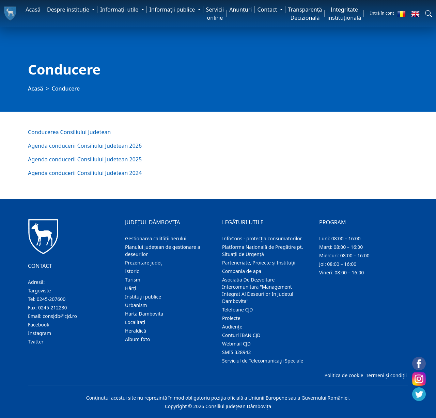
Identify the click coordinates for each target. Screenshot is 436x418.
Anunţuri (240, 9)
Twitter (36, 341)
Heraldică (135, 330)
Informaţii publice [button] (173, 9)
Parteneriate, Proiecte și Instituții (258, 262)
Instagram (39, 333)
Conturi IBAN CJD (241, 335)
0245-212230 (52, 307)
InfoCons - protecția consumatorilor (262, 238)
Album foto (137, 339)
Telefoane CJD (237, 309)
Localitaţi (135, 322)
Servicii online (215, 13)
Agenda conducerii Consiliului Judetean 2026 (85, 145)
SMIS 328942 (236, 352)
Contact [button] (268, 9)
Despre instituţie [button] (69, 9)
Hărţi (130, 288)
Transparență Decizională (305, 13)
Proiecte (231, 318)
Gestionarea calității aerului (155, 238)
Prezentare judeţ (143, 262)
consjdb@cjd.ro (60, 316)
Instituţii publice (143, 296)
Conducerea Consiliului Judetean (69, 132)
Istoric (132, 271)
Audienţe (232, 326)
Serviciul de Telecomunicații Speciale (262, 360)
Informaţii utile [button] (120, 9)
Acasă (33, 9)
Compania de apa (241, 271)
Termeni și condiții (386, 375)
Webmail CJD (236, 343)
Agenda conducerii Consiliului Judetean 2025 (85, 159)
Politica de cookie (343, 375)
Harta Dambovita (144, 313)
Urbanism (136, 305)
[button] (428, 13)
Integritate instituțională (344, 13)
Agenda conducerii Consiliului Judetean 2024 (85, 173)
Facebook (38, 324)
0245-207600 (51, 299)
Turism (132, 279)
